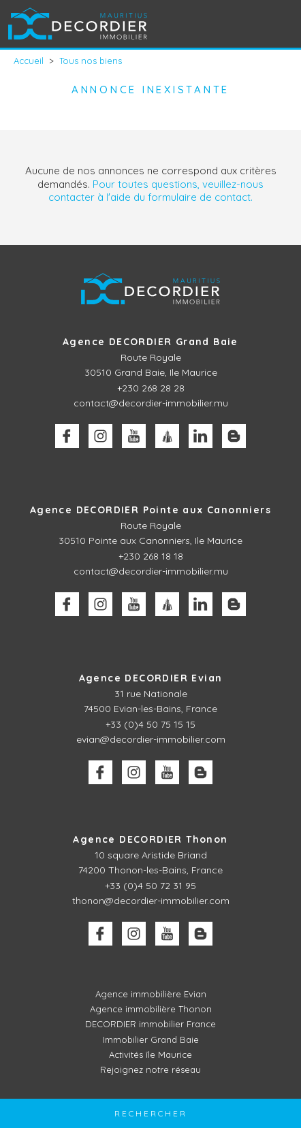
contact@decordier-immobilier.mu (151, 403)
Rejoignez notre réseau (150, 1069)
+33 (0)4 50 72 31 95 (150, 886)
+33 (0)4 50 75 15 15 (150, 724)
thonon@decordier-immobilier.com (150, 901)
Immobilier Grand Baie (151, 1039)
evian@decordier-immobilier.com (150, 739)
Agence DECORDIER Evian (151, 678)
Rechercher (150, 1113)
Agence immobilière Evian (150, 993)
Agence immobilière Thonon (151, 1008)
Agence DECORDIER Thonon (150, 839)
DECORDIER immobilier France (150, 1023)
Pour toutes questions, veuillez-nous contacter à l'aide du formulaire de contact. (156, 191)
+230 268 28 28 (151, 388)
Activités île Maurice (150, 1054)
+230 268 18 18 (150, 556)
